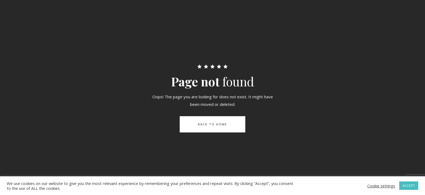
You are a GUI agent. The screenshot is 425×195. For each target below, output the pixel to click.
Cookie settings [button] (381, 185)
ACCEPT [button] (409, 185)
